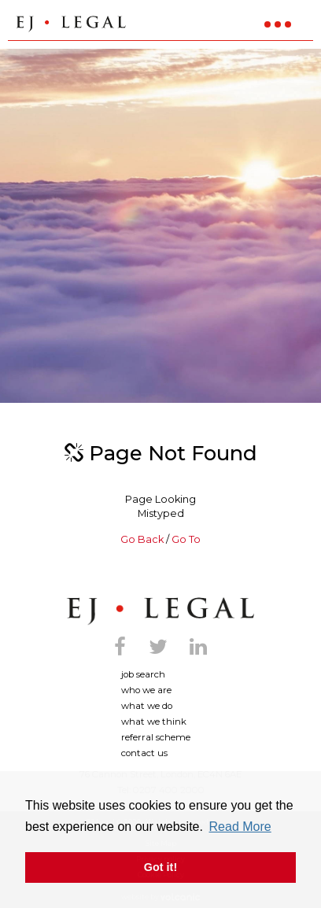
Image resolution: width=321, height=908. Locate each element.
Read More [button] (240, 826)
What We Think (153, 721)
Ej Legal (160, 611)
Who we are (146, 690)
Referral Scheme (155, 737)
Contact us (144, 753)
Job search (143, 674)
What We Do (146, 705)
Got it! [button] (160, 867)
